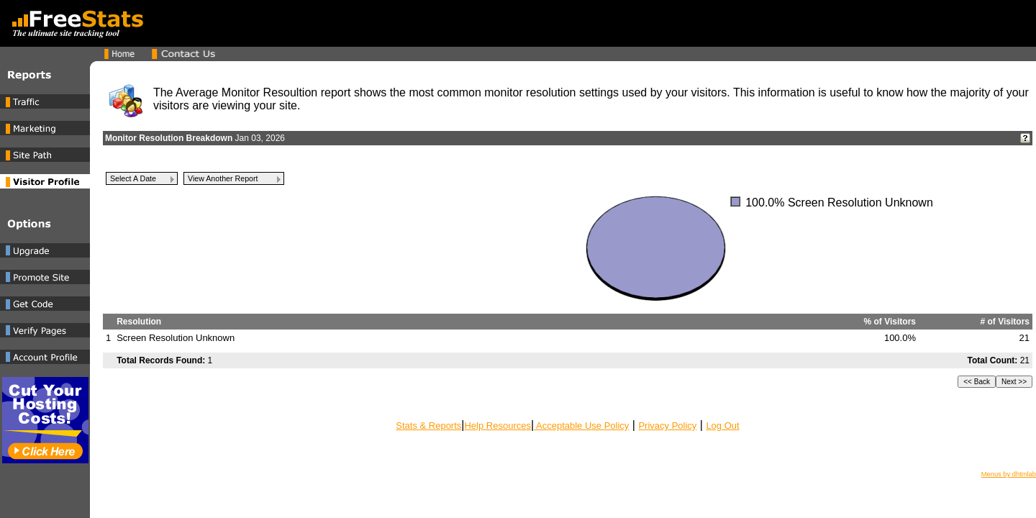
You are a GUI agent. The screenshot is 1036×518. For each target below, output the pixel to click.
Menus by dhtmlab (1008, 474)
